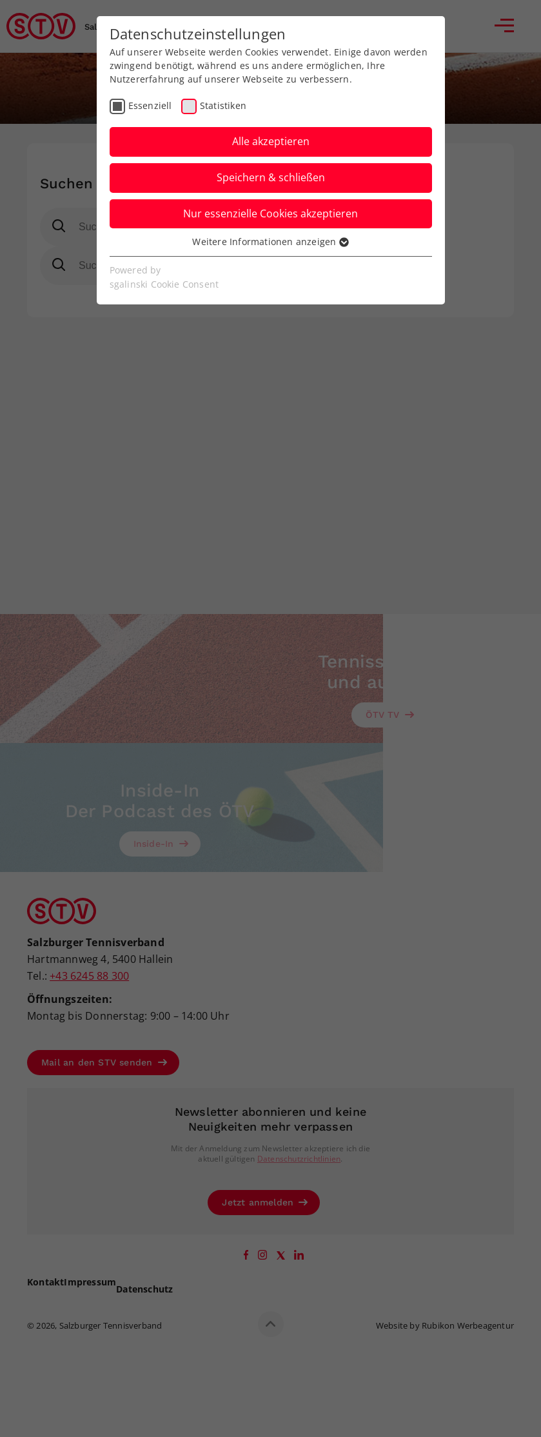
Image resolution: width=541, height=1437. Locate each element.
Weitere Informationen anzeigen (270, 241)
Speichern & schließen (271, 177)
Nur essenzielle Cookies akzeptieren (270, 213)
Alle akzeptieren (271, 141)
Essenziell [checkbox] (150, 105)
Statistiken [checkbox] (223, 105)
